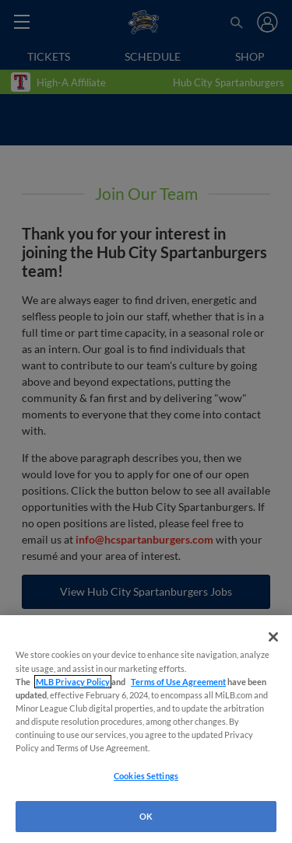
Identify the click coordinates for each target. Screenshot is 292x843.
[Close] (273, 637)
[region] (146, 729)
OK (146, 816)
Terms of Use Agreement (178, 682)
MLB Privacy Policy (73, 682)
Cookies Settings (146, 776)
